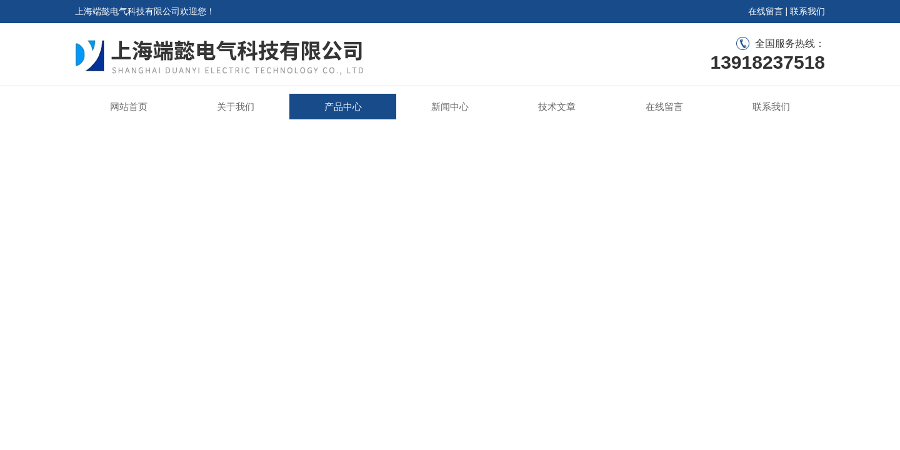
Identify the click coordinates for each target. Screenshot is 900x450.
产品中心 (343, 106)
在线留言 (765, 11)
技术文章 (557, 106)
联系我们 (807, 11)
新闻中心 (450, 106)
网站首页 (129, 106)
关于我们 (235, 106)
